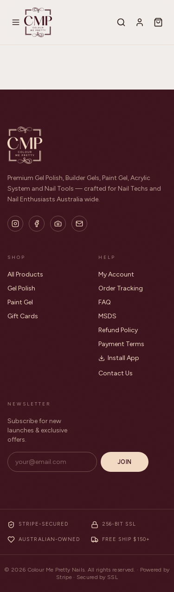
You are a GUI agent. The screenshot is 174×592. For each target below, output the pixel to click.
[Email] (79, 224)
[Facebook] (37, 224)
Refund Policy (118, 330)
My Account (116, 274)
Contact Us (115, 373)
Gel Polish (21, 288)
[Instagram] (15, 224)
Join (124, 461)
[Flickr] (58, 224)
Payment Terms (121, 344)
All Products (25, 274)
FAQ (104, 302)
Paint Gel (20, 302)
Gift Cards (22, 316)
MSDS (107, 316)
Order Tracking (120, 288)
